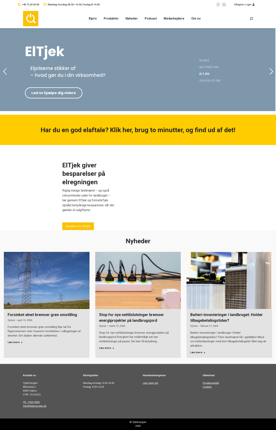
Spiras (11, 320)
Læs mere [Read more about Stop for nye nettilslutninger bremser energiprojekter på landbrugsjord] (106, 347)
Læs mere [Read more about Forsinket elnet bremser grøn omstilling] (15, 342)
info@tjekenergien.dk (34, 406)
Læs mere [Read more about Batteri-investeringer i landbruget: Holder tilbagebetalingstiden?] (197, 352)
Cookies (207, 386)
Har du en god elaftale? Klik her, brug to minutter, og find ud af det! (138, 130)
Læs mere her (150, 383)
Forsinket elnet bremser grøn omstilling (42, 314)
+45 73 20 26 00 (30, 4)
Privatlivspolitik (211, 383)
